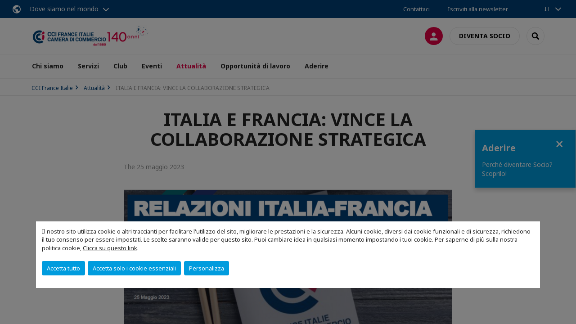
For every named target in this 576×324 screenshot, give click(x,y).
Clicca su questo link (110, 248)
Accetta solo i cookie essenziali (134, 268)
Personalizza (206, 268)
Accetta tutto (63, 268)
